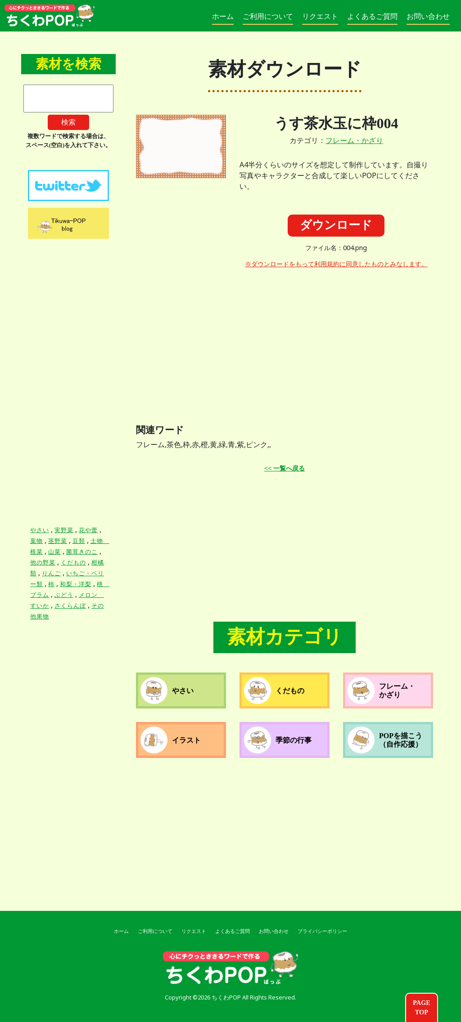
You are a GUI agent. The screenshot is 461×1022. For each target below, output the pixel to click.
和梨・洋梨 (75, 584)
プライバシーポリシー (322, 931)
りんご (51, 573)
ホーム (223, 16)
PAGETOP (421, 1007)
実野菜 (63, 530)
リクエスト (320, 16)
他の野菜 (42, 562)
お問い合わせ (428, 16)
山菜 (54, 551)
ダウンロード (336, 225)
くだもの (73, 562)
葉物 (36, 541)
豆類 (78, 541)
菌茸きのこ (82, 551)
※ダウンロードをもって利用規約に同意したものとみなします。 (336, 264)
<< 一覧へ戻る (284, 468)
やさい (39, 530)
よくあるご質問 (372, 16)
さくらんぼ (70, 605)
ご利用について (268, 16)
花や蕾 (88, 530)
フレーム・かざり (354, 140)
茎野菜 (57, 541)
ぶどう (63, 595)
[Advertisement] (336, 339)
